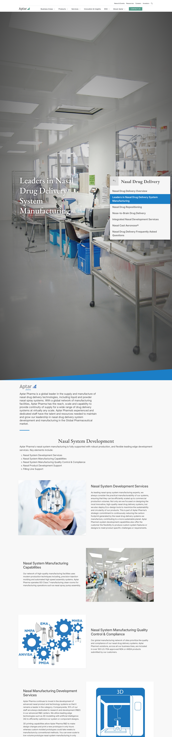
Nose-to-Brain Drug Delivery (129, 213)
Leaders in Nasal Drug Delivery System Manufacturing (135, 199)
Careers (138, 3)
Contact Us (135, 9)
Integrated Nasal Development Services (135, 219)
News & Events (119, 3)
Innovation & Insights (92, 9)
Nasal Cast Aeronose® (125, 225)
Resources (130, 3)
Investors (146, 3)
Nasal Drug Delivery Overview (129, 191)
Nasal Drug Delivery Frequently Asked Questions (134, 233)
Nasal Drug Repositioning (127, 207)
